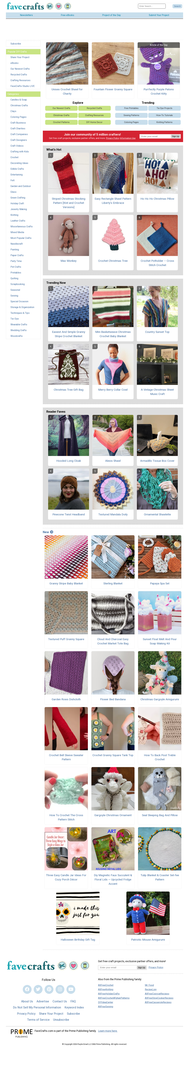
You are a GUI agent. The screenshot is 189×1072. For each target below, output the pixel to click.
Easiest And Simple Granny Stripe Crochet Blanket (68, 334)
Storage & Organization (22, 307)
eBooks (14, 63)
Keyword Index (74, 1007)
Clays (13, 111)
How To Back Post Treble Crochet (160, 757)
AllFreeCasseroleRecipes (158, 1002)
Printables (15, 272)
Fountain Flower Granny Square (113, 89)
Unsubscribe (61, 1019)
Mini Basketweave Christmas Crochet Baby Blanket (113, 334)
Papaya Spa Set (159, 583)
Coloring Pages (18, 117)
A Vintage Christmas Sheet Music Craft (157, 392)
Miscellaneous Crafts (21, 226)
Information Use (128, 138)
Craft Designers (18, 140)
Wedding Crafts (18, 330)
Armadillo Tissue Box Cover (157, 460)
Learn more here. (108, 1030)
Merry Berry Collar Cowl (113, 389)
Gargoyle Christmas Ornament (113, 815)
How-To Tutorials (164, 115)
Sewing (14, 295)
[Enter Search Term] (152, 6)
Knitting (14, 215)
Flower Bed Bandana (113, 699)
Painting (14, 249)
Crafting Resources (20, 80)
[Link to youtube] (70, 989)
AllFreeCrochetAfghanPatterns (113, 998)
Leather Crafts (17, 220)
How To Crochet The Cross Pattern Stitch (66, 817)
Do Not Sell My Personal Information (37, 1007)
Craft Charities (17, 128)
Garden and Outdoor (20, 186)
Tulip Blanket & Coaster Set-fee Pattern (160, 877)
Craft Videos (16, 145)
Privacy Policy (112, 138)
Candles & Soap (18, 99)
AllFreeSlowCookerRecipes (159, 998)
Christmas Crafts (19, 105)
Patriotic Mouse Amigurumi (148, 939)
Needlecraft (16, 243)
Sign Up (175, 136)
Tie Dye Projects (164, 108)
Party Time (16, 261)
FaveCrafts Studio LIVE (22, 86)
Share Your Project (19, 57)
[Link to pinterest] (49, 989)
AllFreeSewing (105, 1006)
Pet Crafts (15, 266)
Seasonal (15, 290)
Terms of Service (38, 1019)
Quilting (14, 278)
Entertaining (16, 174)
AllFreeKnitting (105, 989)
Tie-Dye (14, 318)
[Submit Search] (177, 6)
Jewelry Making (18, 209)
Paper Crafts (17, 255)
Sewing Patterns (131, 115)
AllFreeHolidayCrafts (109, 993)
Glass (13, 192)
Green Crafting (17, 197)
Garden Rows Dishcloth (66, 699)
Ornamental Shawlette (157, 514)
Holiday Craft (17, 203)
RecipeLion (151, 989)
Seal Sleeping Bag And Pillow (160, 815)
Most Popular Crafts (20, 238)
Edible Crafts (17, 168)
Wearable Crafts (18, 324)
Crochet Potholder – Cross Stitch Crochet (157, 263)
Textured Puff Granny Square (66, 639)
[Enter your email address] (117, 967)
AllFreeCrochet (105, 985)
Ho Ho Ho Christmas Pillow (157, 198)
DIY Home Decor (94, 122)
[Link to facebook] (27, 989)
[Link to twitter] (38, 989)
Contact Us (60, 1001)
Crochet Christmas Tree (113, 260)
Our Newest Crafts (20, 68)
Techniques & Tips (20, 313)
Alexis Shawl (113, 460)
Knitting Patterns (164, 122)
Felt (12, 180)
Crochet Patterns (61, 122)
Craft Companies (19, 134)
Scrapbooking (17, 284)
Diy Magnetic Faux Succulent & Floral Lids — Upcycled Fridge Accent (113, 879)
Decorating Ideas (19, 163)
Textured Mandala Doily (113, 514)
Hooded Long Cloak (68, 460)
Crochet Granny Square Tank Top (112, 755)
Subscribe (15, 43)
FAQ (73, 1001)
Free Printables (131, 108)
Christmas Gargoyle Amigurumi (159, 699)
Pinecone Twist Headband (68, 514)
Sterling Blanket (112, 583)
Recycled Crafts (18, 74)
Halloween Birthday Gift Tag (78, 939)
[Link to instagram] (60, 989)
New (48, 532)
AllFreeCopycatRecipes (157, 993)
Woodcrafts (16, 336)
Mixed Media (17, 232)
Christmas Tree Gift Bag (68, 389)
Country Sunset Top (157, 332)
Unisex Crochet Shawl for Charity (67, 91)
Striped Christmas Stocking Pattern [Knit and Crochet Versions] (68, 203)
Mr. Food (149, 985)
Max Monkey (68, 260)
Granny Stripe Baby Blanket (66, 583)
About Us (27, 1001)
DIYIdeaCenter (105, 1002)
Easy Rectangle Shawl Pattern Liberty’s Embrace (113, 201)
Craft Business (18, 122)
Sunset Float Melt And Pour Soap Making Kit (160, 641)
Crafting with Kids (19, 151)
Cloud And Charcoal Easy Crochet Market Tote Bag (112, 641)
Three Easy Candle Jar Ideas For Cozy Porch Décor (66, 877)
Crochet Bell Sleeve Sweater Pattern (66, 757)
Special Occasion (19, 301)
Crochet (14, 157)
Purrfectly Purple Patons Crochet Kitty (159, 91)
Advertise (42, 1001)
